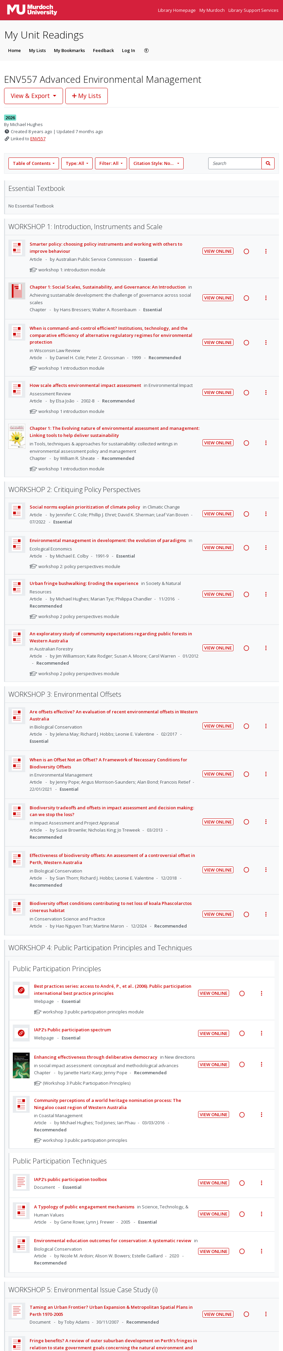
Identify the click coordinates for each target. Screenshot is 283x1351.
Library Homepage (177, 10)
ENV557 (37, 139)
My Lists (37, 50)
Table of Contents (32, 163)
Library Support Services (253, 10)
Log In (128, 50)
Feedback (103, 50)
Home (14, 50)
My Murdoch (212, 10)
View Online (218, 251)
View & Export (31, 96)
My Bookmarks (69, 50)
